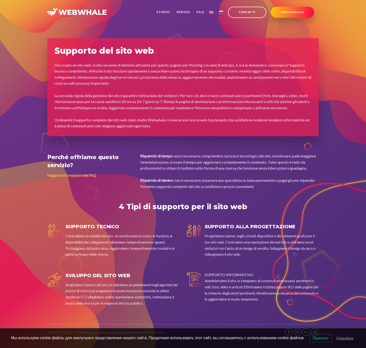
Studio (163, 12)
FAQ (200, 12)
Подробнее (345, 338)
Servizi (183, 12)
